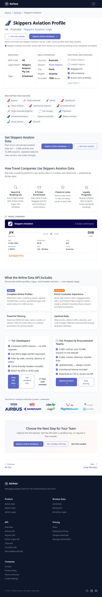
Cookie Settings (11, 578)
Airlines (17, 12)
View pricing (86, 382)
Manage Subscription (62, 539)
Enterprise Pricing (60, 531)
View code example (42, 382)
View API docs (13, 381)
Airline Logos (10, 512)
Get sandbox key (27, 380)
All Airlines (57, 504)
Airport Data (10, 508)
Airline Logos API (12, 539)
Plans (55, 527)
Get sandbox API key (56, 444)
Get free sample (16, 36)
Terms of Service (12, 574)
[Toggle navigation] (93, 4)
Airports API (10, 535)
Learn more (74, 83)
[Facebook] (96, 591)
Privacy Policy (10, 570)
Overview (9, 527)
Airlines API (10, 531)
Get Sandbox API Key (14, 551)
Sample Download (60, 535)
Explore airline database (45, 36)
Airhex (11, 4)
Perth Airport (56, 64)
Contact (8, 566)
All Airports (57, 508)
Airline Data (10, 504)
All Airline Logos (60, 512)
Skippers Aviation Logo (38, 29)
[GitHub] (87, 591)
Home (8, 12)
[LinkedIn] (91, 591)
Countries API (11, 547)
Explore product (66, 382)
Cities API (9, 543)
